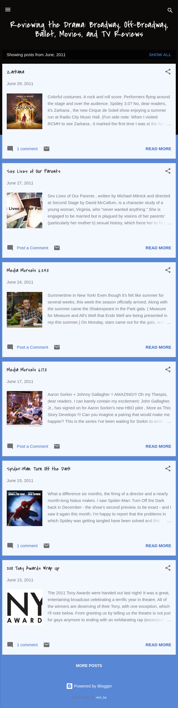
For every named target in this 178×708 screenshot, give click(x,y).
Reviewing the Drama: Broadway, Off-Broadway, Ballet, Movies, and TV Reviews (89, 29)
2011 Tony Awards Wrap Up (33, 568)
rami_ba (101, 697)
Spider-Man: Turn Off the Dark (39, 469)
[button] (168, 72)
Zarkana (15, 72)
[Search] (170, 11)
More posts (89, 665)
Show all (160, 54)
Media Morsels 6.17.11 (27, 370)
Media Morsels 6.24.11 (27, 270)
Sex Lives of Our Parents (34, 171)
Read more (158, 148)
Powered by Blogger (89, 686)
